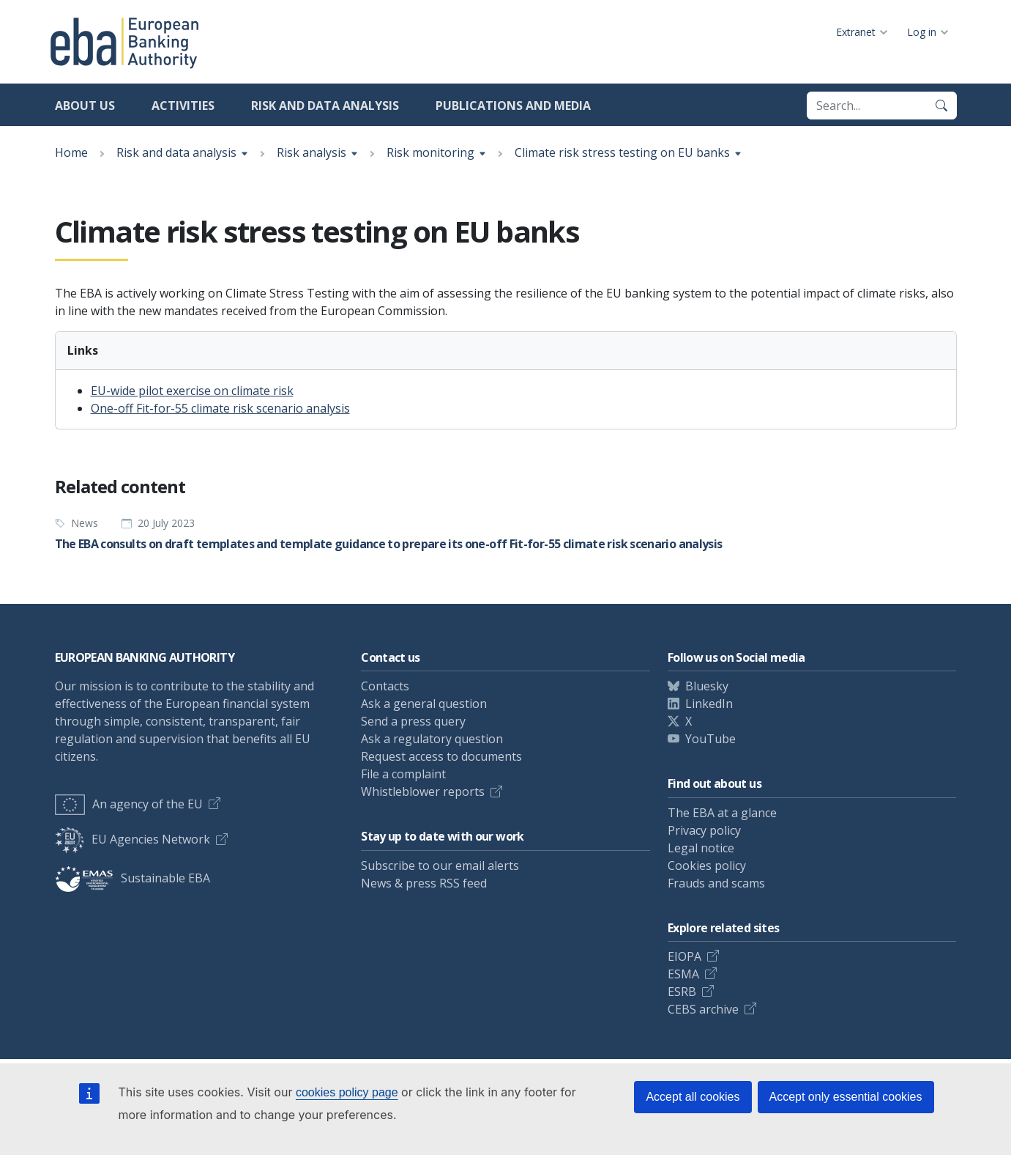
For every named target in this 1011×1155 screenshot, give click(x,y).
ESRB (682, 992)
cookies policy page (347, 1092)
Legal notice (701, 848)
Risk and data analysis (325, 105)
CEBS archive (703, 1009)
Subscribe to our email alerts (440, 865)
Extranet (856, 32)
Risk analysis (311, 152)
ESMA (683, 974)
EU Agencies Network (132, 839)
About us (85, 105)
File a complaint (403, 774)
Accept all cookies (692, 1097)
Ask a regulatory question (432, 739)
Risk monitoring (430, 152)
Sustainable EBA (132, 878)
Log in (921, 32)
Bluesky (706, 686)
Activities (183, 105)
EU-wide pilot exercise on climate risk (192, 391)
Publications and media (513, 105)
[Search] (941, 105)
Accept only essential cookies (845, 1097)
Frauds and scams (716, 883)
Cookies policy (707, 865)
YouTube (710, 739)
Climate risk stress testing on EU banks (622, 152)
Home (71, 152)
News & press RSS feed (424, 883)
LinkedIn (709, 703)
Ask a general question (424, 703)
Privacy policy (704, 830)
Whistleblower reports (423, 791)
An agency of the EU (129, 804)
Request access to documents (441, 756)
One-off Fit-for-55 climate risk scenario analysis (220, 408)
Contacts (385, 686)
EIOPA (684, 956)
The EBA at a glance (722, 813)
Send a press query (413, 721)
